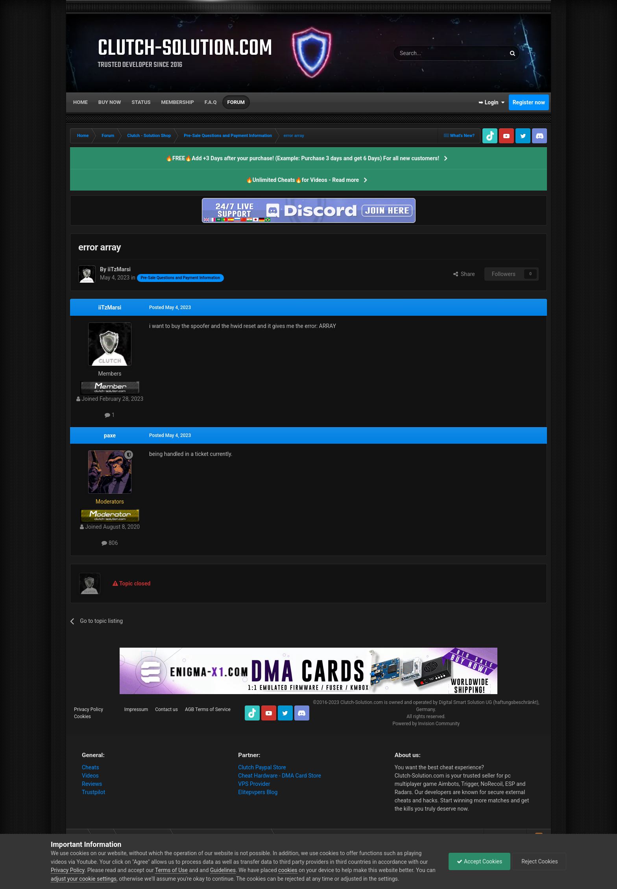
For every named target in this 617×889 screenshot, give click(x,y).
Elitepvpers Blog (257, 792)
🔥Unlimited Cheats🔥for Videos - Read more (302, 180)
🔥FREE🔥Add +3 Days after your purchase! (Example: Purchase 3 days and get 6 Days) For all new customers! (302, 158)
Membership (177, 102)
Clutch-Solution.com (361, 702)
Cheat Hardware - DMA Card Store (279, 775)
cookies (287, 870)
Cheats (90, 767)
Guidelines (223, 870)
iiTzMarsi (110, 307)
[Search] (430, 53)
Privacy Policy (88, 709)
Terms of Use (171, 870)
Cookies (82, 716)
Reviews (92, 784)
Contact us (166, 709)
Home (80, 102)
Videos (90, 775)
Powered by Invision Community (426, 723)
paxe (110, 435)
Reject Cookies (539, 861)
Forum (236, 102)
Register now (529, 102)
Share (464, 274)
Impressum (136, 709)
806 (110, 543)
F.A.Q (211, 102)
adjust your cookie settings (83, 879)
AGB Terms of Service (208, 709)
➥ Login (491, 102)
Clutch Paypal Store (262, 767)
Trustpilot (93, 792)
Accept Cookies (479, 861)
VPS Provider (254, 784)
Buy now (109, 102)
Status (141, 102)
